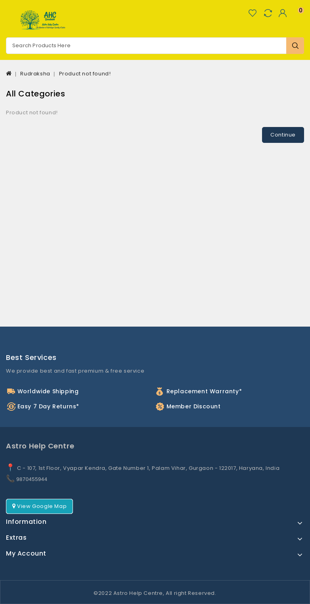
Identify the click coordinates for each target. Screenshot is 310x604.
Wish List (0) (252, 13)
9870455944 (31, 479)
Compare (268, 13)
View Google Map (39, 506)
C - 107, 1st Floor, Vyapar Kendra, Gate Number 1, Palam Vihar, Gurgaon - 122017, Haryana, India (148, 468)
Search (295, 45)
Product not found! (85, 73)
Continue (283, 134)
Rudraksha (35, 73)
